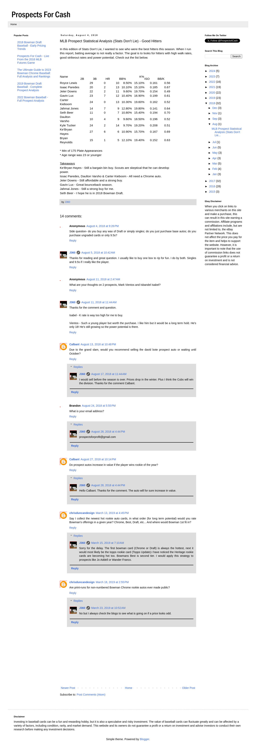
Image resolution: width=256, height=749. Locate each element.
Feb (215, 168)
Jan (214, 174)
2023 (212, 76)
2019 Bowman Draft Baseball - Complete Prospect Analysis (29, 87)
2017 (212, 181)
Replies (78, 367)
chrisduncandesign (82, 513)
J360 (72, 252)
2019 (212, 97)
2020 (212, 92)
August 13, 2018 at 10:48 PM (98, 344)
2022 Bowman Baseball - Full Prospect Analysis (32, 99)
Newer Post (68, 687)
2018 (212, 103)
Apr (214, 158)
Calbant (74, 344)
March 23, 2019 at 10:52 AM (108, 607)
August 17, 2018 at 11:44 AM (108, 374)
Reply (72, 240)
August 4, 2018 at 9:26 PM (102, 226)
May (215, 152)
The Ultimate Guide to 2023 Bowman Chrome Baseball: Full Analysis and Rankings (34, 73)
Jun (214, 147)
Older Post (188, 687)
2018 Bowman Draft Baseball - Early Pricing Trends (31, 46)
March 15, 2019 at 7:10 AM (107, 542)
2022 (212, 81)
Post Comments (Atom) (91, 694)
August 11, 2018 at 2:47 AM (103, 279)
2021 (212, 87)
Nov (215, 113)
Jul (214, 142)
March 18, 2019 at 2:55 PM (112, 582)
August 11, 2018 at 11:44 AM (99, 302)
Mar (215, 163)
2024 (212, 71)
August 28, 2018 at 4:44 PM (108, 431)
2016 (212, 186)
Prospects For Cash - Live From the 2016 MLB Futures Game (33, 59)
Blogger (144, 739)
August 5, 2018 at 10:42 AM (98, 252)
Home (13, 24)
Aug (215, 124)
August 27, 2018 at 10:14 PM (98, 459)
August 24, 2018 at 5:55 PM (99, 405)
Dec (215, 107)
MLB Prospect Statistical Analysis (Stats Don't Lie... (227, 132)
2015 (212, 191)
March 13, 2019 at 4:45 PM (112, 513)
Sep (215, 118)
